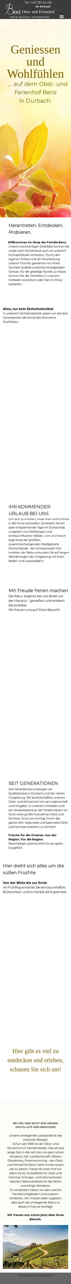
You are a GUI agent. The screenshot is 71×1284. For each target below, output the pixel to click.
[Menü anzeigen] (62, 16)
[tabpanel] (38, 2)
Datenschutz (44, 1274)
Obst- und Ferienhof (38, 12)
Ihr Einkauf (43, 6)
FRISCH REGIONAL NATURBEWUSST (30, 17)
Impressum (26, 1274)
